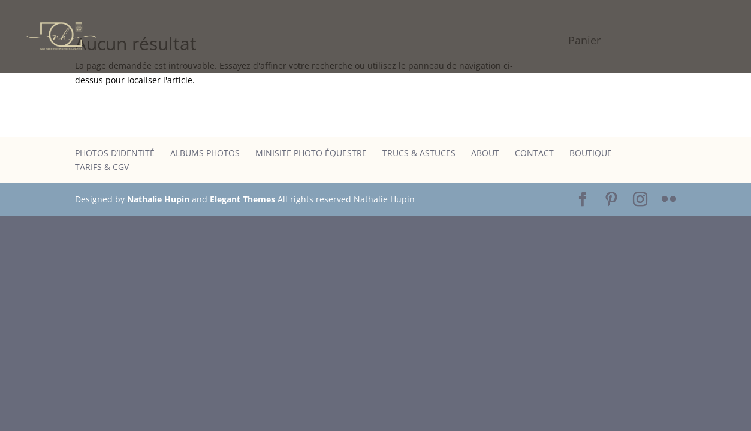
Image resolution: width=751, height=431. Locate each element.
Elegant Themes (242, 199)
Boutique (590, 153)
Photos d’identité (115, 153)
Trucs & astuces (419, 153)
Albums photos (205, 153)
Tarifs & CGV (102, 166)
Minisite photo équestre (311, 153)
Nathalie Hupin (158, 199)
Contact (534, 153)
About (485, 153)
